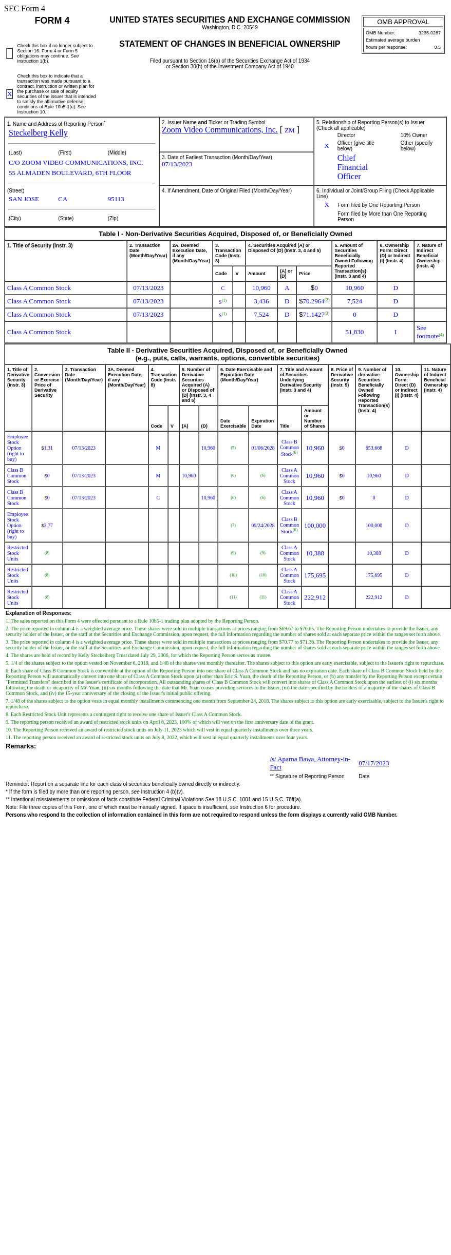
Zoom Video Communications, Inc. (220, 129)
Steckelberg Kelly (38, 132)
